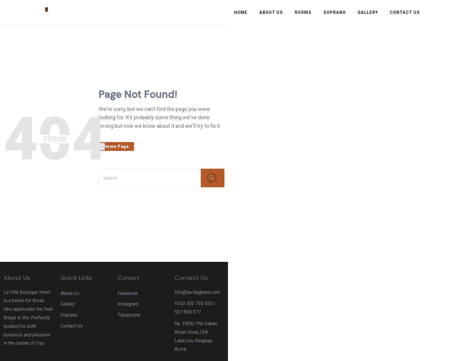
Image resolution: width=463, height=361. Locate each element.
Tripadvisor (246, 315)
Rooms (303, 12)
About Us (271, 12)
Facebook (245, 293)
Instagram (245, 304)
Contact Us (405, 12)
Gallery (368, 12)
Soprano (334, 12)
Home (240, 12)
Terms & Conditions (399, 350)
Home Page (221, 142)
